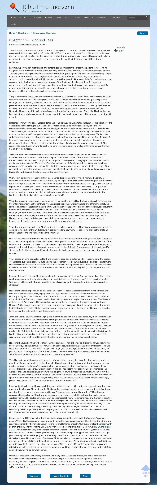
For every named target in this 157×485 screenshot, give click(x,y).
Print (58, 18)
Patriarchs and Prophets (44, 33)
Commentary (115, 18)
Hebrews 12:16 (94, 403)
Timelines (36, 18)
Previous (34, 476)
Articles (48, 18)
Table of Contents (60, 476)
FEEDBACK (88, 18)
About (76, 18)
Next (85, 476)
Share (142, 33)
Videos (67, 18)
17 (103, 403)
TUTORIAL (24, 18)
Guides (14, 24)
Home (13, 18)
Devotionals (101, 18)
